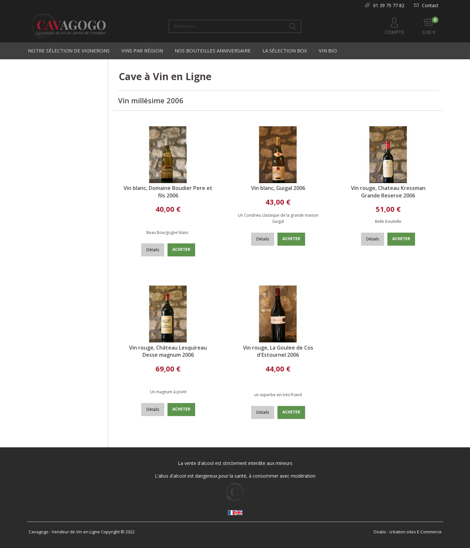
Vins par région (142, 50)
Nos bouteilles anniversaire (213, 50)
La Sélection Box (284, 50)
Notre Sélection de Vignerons (69, 50)
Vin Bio (328, 50)
